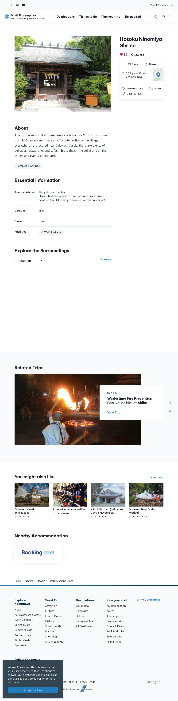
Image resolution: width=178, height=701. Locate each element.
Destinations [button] (66, 17)
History (49, 621)
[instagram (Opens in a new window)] (17, 5)
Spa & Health (53, 626)
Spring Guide (22, 625)
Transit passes (115, 616)
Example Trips (115, 621)
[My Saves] (170, 16)
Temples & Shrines (28, 166)
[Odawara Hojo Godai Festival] (146, 500)
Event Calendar (24, 619)
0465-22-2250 (135, 93)
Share (150, 64)
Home (18, 580)
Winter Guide (22, 640)
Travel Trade (87, 682)
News (18, 609)
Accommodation (116, 606)
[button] (163, 16)
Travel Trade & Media (161, 5)
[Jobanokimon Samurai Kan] (70, 499)
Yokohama (82, 606)
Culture (49, 611)
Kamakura (82, 611)
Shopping (51, 636)
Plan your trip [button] (110, 17)
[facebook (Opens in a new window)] (6, 5)
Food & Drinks (53, 616)
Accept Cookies (33, 690)
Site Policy (68, 682)
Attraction (51, 606)
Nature (49, 631)
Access (110, 611)
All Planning (114, 641)
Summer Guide (23, 630)
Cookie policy (36, 678)
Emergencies (114, 636)
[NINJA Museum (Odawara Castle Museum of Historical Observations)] (108, 500)
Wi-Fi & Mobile (115, 631)
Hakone (80, 616)
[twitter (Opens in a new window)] (11, 5)
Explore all (21, 645)
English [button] (153, 682)
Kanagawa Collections (28, 614)
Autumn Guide (23, 635)
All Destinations (85, 626)
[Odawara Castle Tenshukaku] (32, 500)
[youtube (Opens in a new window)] (23, 5)
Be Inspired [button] (133, 17)
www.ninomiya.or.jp (137, 89)
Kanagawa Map (85, 621)
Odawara (137, 54)
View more (156, 477)
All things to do (54, 641)
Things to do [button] (88, 17)
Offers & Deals (115, 626)
